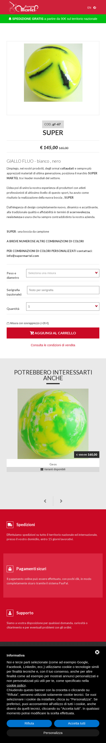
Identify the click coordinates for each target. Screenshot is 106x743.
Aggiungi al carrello (53, 333)
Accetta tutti (76, 723)
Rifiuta (29, 723)
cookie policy (16, 685)
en (89, 7)
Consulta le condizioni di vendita (53, 345)
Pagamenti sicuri (31, 568)
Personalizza (53, 733)
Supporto (24, 612)
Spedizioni (25, 524)
